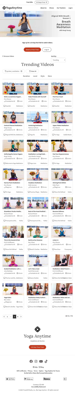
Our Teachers (61, 8)
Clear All (32, 71)
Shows (51, 8)
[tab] (26, 76)
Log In (70, 8)
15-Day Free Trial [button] (37, 347)
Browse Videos (8, 56)
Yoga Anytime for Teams (52, 371)
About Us (43, 8)
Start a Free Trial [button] (32, 50)
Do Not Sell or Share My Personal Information (38, 373)
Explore (41, 371)
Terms (36, 371)
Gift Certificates (21, 371)
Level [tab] (35, 76)
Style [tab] (43, 76)
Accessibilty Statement (38, 387)
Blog (41, 367)
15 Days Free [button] (41, 2)
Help (35, 367)
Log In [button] (46, 50)
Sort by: (53, 56)
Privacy (30, 371)
